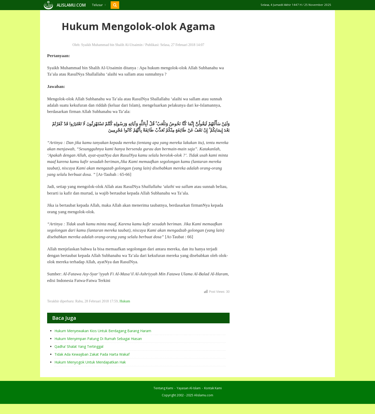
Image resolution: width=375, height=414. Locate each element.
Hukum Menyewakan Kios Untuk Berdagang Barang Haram (102, 330)
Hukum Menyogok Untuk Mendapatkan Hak (90, 362)
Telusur (99, 5)
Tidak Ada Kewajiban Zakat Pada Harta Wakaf (92, 354)
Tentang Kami (163, 388)
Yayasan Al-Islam (189, 388)
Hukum (124, 301)
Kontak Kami (213, 388)
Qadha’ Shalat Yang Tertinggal (78, 346)
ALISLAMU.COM (71, 5)
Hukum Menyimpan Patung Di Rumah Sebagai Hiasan (98, 338)
